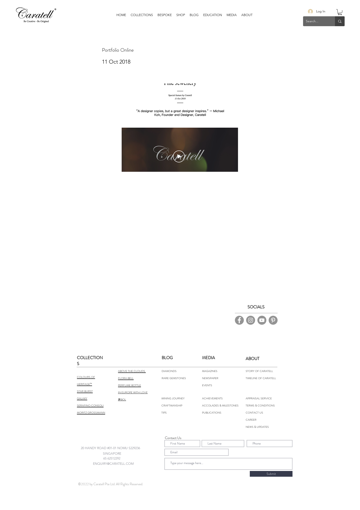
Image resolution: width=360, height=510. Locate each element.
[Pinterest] (273, 320)
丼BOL (122, 399)
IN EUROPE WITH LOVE (133, 392)
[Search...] (315, 21)
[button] (164, 15)
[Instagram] (250, 320)
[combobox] (115, 448)
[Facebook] (239, 320)
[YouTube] (261, 320)
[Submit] (271, 474)
